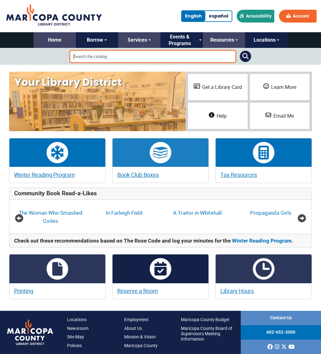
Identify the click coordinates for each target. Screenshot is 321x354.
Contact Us (281, 318)
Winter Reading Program (44, 174)
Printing (23, 291)
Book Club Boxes (138, 174)
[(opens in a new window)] (270, 347)
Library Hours (237, 291)
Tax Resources (238, 174)
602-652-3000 (280, 332)
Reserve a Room (137, 291)
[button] (55, 40)
